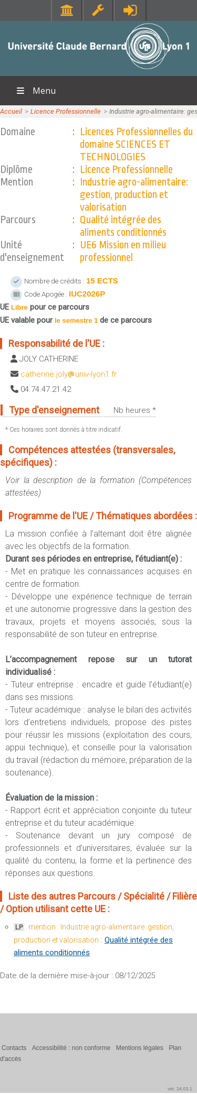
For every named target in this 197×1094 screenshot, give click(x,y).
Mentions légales (139, 1048)
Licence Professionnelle (65, 111)
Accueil (11, 111)
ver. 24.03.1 (180, 1088)
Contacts (14, 1048)
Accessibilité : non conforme (71, 1048)
